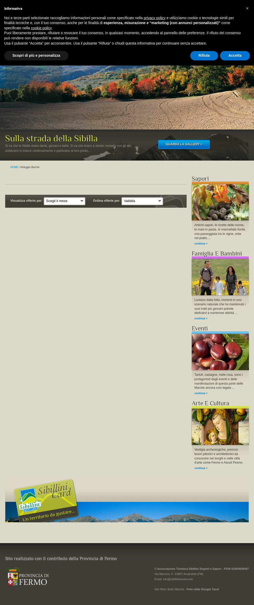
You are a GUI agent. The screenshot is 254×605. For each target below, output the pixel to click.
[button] (247, 8)
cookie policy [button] (41, 28)
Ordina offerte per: (106, 201)
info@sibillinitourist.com (178, 579)
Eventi (200, 328)
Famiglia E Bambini (217, 253)
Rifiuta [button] (204, 55)
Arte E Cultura (210, 403)
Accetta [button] (235, 55)
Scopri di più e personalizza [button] (36, 55)
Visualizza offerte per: (26, 201)
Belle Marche (175, 589)
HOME (14, 167)
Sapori (200, 178)
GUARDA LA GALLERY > (184, 144)
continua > (200, 243)
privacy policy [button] (155, 18)
